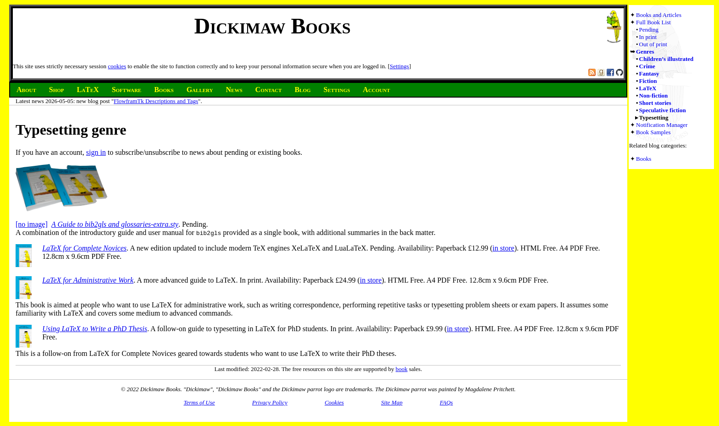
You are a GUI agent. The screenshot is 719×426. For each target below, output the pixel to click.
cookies (117, 66)
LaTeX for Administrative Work (87, 280)
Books (643, 158)
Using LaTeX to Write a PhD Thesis (94, 329)
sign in (96, 152)
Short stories (655, 102)
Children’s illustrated (666, 58)
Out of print (653, 44)
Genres (645, 51)
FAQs (446, 402)
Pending (649, 29)
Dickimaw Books (272, 26)
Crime (647, 66)
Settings (399, 66)
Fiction (648, 80)
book (402, 369)
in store (503, 248)
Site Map (392, 402)
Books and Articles (658, 14)
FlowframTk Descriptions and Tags (156, 101)
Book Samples (653, 132)
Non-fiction (653, 95)
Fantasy (649, 73)
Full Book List (653, 22)
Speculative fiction (662, 110)
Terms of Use (199, 402)
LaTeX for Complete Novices (84, 248)
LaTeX (648, 88)
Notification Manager (661, 124)
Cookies (334, 402)
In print (648, 36)
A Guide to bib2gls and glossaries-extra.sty (114, 224)
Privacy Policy (270, 402)
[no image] (32, 224)
